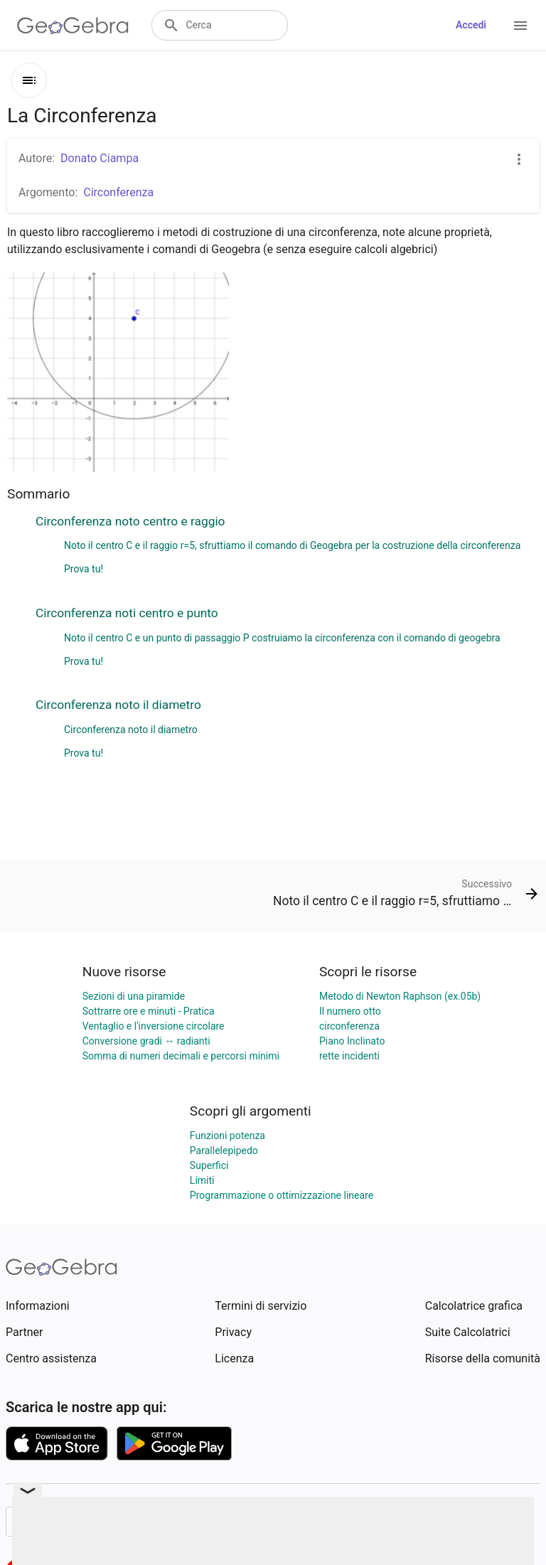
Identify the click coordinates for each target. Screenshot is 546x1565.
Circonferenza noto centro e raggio (130, 521)
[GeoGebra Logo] (73, 25)
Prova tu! (83, 569)
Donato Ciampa (99, 158)
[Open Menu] (520, 25)
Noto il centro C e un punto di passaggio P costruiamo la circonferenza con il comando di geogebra (282, 637)
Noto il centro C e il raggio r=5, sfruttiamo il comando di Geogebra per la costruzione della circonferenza (292, 545)
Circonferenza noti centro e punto (127, 613)
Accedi (471, 25)
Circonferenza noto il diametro (118, 705)
